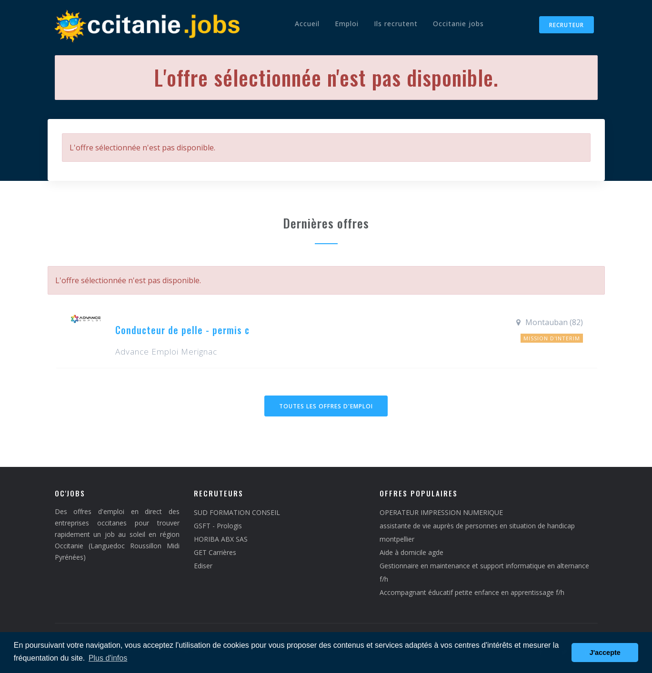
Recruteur (566, 25)
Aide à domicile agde (411, 552)
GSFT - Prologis (218, 525)
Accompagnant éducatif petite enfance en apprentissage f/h (472, 592)
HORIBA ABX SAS (221, 539)
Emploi (347, 23)
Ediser (203, 565)
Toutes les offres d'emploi (326, 406)
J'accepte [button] (605, 652)
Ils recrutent (396, 23)
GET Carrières (215, 552)
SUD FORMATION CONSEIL (237, 512)
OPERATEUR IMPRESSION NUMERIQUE (441, 512)
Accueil (307, 23)
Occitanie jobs (458, 23)
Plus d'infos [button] (108, 658)
